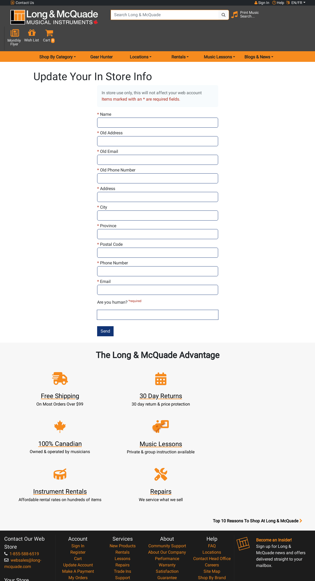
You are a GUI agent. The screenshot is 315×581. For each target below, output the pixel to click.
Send (105, 312)
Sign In (77, 479)
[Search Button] (219, 19)
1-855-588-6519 (21, 487)
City (102, 188)
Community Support (167, 479)
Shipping (122, 530)
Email (104, 262)
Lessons (122, 492)
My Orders (78, 511)
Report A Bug (212, 524)
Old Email (107, 132)
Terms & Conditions (167, 524)
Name (104, 95)
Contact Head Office (212, 492)
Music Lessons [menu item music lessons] (218, 38)
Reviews (211, 517)
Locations (211, 485)
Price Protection (167, 517)
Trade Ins (122, 504)
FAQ (212, 479)
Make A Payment (78, 504)
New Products (123, 479)
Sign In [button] (261, 3)
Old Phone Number (116, 151)
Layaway (122, 524)
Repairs (122, 498)
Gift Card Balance (78, 517)
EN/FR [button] (294, 3)
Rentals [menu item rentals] (178, 38)
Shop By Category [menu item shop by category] (56, 38)
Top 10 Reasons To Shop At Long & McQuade (257, 454)
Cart (78, 492)
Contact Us (22, 3)
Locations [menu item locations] (139, 38)
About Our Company (167, 485)
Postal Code (110, 225)
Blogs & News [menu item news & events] (257, 38)
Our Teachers (167, 543)
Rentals (122, 485)
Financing (122, 517)
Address (106, 169)
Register (77, 485)
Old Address (110, 114)
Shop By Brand (212, 511)
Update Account (78, 498)
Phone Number (112, 244)
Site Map (212, 504)
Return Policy (167, 536)
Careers (212, 498)
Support (122, 511)
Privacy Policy (167, 530)
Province (106, 206)
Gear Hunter (101, 38)
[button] (303, 19)
